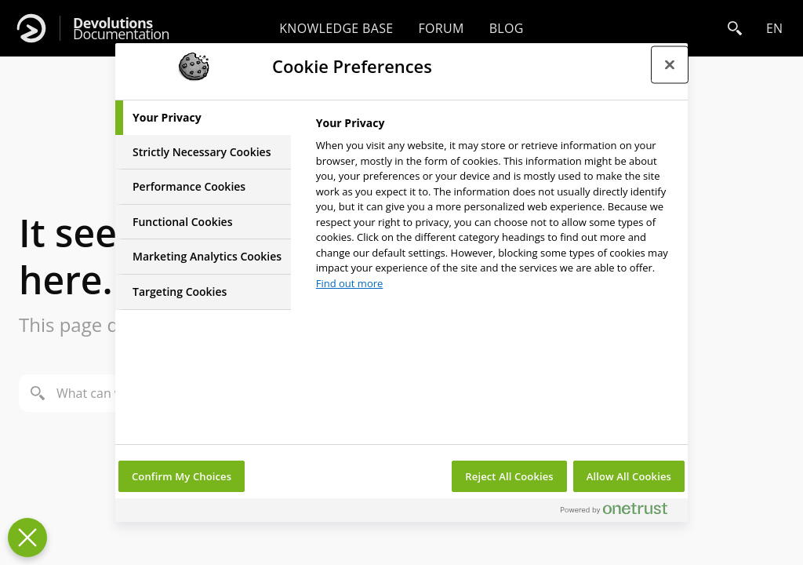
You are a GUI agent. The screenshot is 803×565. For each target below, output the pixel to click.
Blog (506, 28)
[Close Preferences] (27, 537)
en (774, 28)
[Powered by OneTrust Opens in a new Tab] (620, 512)
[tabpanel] (495, 207)
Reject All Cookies (509, 476)
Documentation (121, 28)
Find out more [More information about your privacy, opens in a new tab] (349, 283)
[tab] (203, 117)
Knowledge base (336, 28)
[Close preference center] (669, 64)
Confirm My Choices (181, 476)
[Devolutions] (31, 28)
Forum (440, 28)
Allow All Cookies (629, 476)
